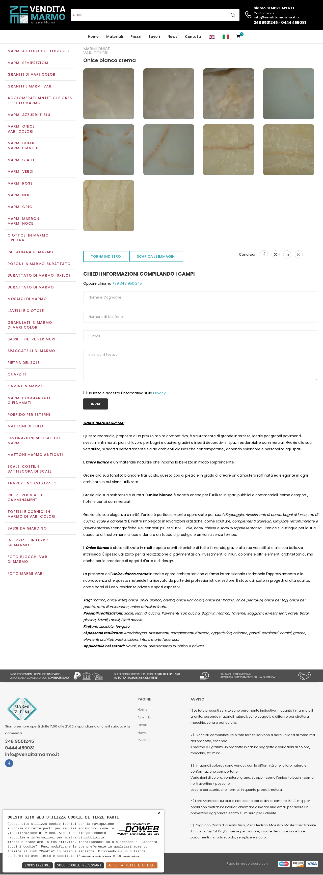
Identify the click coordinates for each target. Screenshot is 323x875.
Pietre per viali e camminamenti (25, 498)
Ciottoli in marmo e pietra (28, 238)
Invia (95, 404)
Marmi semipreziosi (28, 63)
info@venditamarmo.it (32, 755)
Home (93, 36)
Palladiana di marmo (30, 252)
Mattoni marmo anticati (35, 455)
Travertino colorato (32, 483)
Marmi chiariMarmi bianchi (23, 146)
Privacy (159, 393)
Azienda (144, 717)
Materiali (114, 36)
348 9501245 (266, 22)
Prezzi (135, 36)
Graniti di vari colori (32, 75)
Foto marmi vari (26, 573)
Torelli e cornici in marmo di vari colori (32, 515)
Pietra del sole (24, 363)
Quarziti (17, 374)
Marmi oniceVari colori (21, 130)
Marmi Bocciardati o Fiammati (29, 401)
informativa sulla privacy (95, 856)
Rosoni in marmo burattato (39, 264)
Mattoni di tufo (26, 426)
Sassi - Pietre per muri (32, 339)
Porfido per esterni (29, 415)
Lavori (154, 36)
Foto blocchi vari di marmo (28, 560)
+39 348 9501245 (126, 284)
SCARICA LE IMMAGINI (156, 257)
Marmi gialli (21, 160)
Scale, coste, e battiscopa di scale (30, 469)
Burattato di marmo (31, 287)
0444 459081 (293, 22)
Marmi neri (19, 195)
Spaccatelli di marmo (31, 351)
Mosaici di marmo (27, 299)
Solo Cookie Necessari (79, 865)
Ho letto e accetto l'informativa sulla (127, 393)
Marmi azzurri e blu (29, 115)
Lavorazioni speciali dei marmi (34, 441)
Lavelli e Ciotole (26, 311)
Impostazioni (37, 865)
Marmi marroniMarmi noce (24, 222)
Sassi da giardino (27, 528)
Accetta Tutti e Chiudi (131, 865)
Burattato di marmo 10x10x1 (39, 275)
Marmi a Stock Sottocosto (39, 51)
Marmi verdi (21, 172)
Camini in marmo (26, 386)
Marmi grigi (21, 207)
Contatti (193, 36)
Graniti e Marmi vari (30, 86)
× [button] (158, 813)
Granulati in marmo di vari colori (30, 325)
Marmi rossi (21, 183)
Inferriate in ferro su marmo (28, 543)
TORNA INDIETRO (106, 257)
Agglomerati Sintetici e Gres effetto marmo (40, 101)
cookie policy (131, 856)
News (172, 36)
